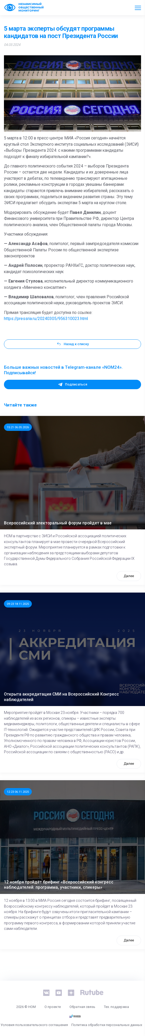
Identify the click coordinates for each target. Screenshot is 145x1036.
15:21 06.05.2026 (18, 427)
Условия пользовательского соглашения (34, 1025)
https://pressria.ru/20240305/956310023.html (46, 318)
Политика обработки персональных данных (106, 1025)
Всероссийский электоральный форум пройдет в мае (58, 523)
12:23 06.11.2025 (18, 792)
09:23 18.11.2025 (18, 604)
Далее (129, 576)
